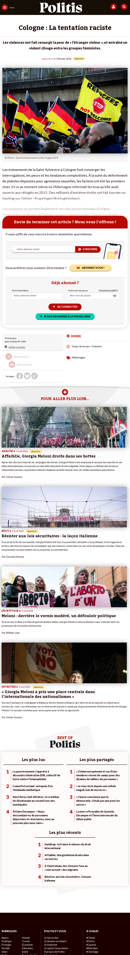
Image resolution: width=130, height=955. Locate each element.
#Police (90, 826)
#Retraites (91, 833)
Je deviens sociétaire (54, 826)
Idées (4, 836)
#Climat (90, 823)
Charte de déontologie (56, 927)
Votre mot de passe (78, 290)
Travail (25, 826)
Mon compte (50, 839)
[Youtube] (43, 944)
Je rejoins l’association (55, 833)
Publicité (57, 932)
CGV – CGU (79, 927)
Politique (6, 826)
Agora (5, 823)
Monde (25, 823)
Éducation (27, 833)
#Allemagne (78, 357)
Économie (27, 829)
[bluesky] (33, 944)
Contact (12, 927)
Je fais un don (51, 823)
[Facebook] (23, 944)
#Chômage (91, 836)
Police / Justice (29, 839)
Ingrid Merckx (47, 58)
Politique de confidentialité (104, 927)
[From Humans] (63, 944)
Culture (5, 839)
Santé (25, 836)
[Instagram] (53, 944)
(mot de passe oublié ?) (108, 290)
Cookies (70, 932)
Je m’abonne (50, 829)
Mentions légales (30, 927)
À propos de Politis (53, 836)
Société (5, 833)
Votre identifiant (20, 290)
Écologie (6, 829)
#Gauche (90, 829)
